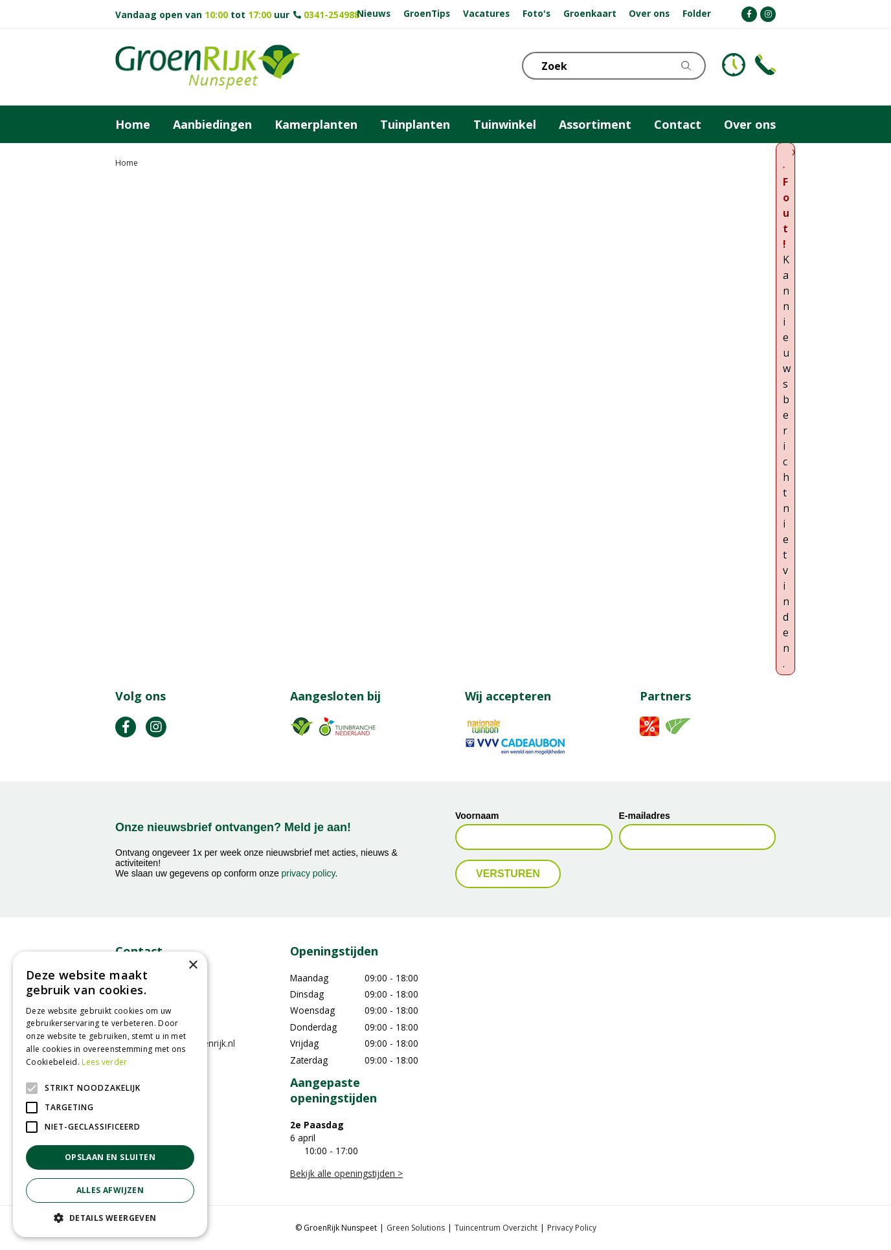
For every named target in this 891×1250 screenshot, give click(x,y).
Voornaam (477, 815)
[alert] (110, 1094)
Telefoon (765, 65)
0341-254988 (331, 14)
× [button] (192, 965)
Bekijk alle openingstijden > (346, 1173)
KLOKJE (733, 65)
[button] (110, 1217)
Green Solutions (416, 1227)
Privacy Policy (571, 1227)
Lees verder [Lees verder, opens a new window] (104, 1061)
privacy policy (308, 873)
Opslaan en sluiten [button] (110, 1157)
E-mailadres (644, 815)
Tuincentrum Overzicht (496, 1227)
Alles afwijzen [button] (110, 1190)
